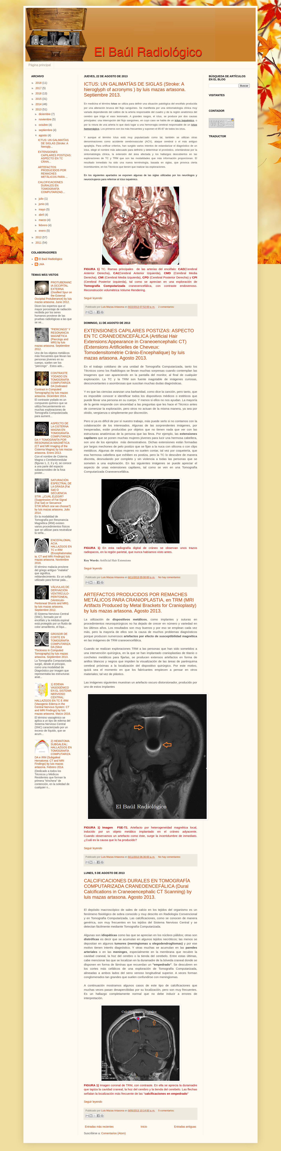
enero (42, 230)
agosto (43, 135)
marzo (43, 220)
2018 (39, 82)
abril (41, 214)
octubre (44, 124)
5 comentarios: (166, 1110)
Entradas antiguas (185, 1126)
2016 (39, 93)
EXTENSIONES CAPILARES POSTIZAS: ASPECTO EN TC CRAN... (54, 156)
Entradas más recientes (99, 1126)
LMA (41, 264)
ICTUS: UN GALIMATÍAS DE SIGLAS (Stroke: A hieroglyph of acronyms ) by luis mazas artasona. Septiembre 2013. (135, 89)
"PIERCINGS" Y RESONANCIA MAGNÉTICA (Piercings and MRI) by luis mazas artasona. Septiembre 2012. (52, 339)
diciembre (45, 114)
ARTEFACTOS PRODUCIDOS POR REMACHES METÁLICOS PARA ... (53, 172)
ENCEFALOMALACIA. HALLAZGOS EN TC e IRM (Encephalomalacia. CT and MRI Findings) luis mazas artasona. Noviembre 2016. (53, 552)
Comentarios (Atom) (113, 1133)
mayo (42, 209)
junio (42, 204)
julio (41, 198)
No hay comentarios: (169, 577)
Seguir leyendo (93, 298)
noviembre (45, 119)
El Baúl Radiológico (50, 259)
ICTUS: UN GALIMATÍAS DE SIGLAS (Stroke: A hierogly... (53, 143)
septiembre (46, 130)
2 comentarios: (166, 307)
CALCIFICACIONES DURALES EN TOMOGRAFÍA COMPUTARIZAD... (51, 187)
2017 (39, 88)
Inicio (144, 1126)
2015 (39, 98)
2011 (39, 242)
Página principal (39, 65)
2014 (39, 104)
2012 (39, 237)
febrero (43, 225)
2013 (39, 109)
